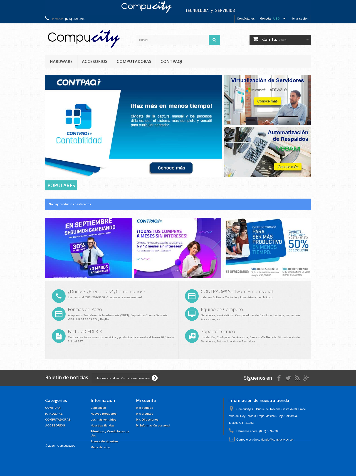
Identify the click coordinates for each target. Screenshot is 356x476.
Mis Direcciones (147, 419)
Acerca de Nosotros (105, 441)
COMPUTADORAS (134, 61)
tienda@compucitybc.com (278, 439)
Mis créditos (144, 413)
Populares (61, 185)
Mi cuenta (146, 400)
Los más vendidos (103, 419)
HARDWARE (61, 61)
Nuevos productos (103, 413)
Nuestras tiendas (102, 425)
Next (214, 169)
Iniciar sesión (299, 18)
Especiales (98, 407)
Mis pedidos (144, 407)
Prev (202, 169)
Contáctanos (246, 18)
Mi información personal (153, 425)
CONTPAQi (171, 61)
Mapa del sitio (100, 447)
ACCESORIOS (94, 61)
